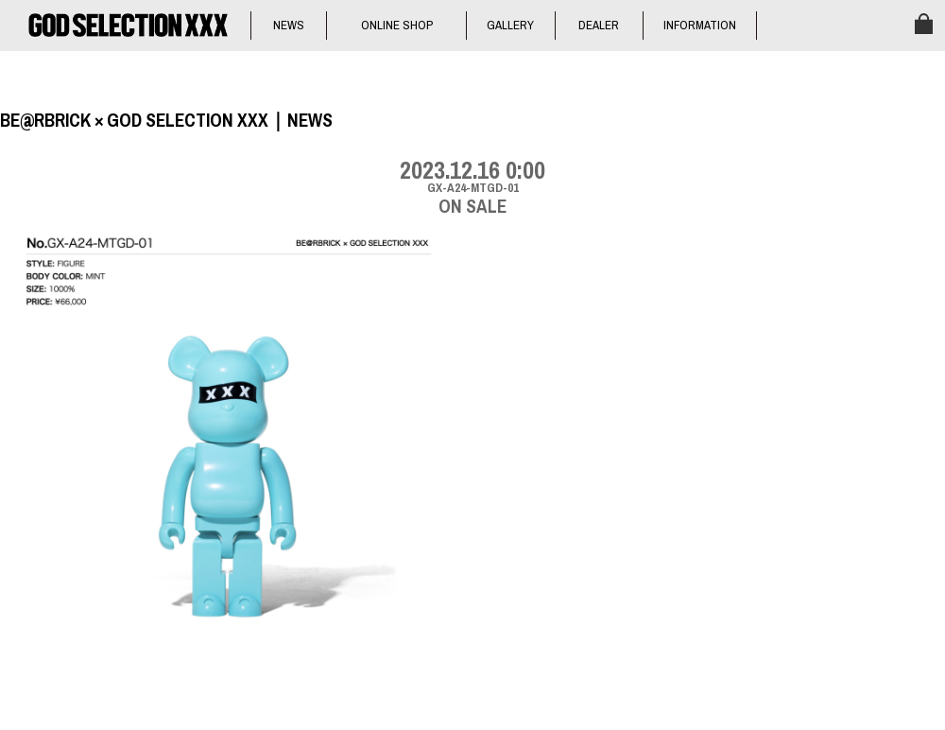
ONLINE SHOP (397, 25)
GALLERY (510, 25)
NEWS (288, 25)
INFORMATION (699, 25)
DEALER (598, 25)
